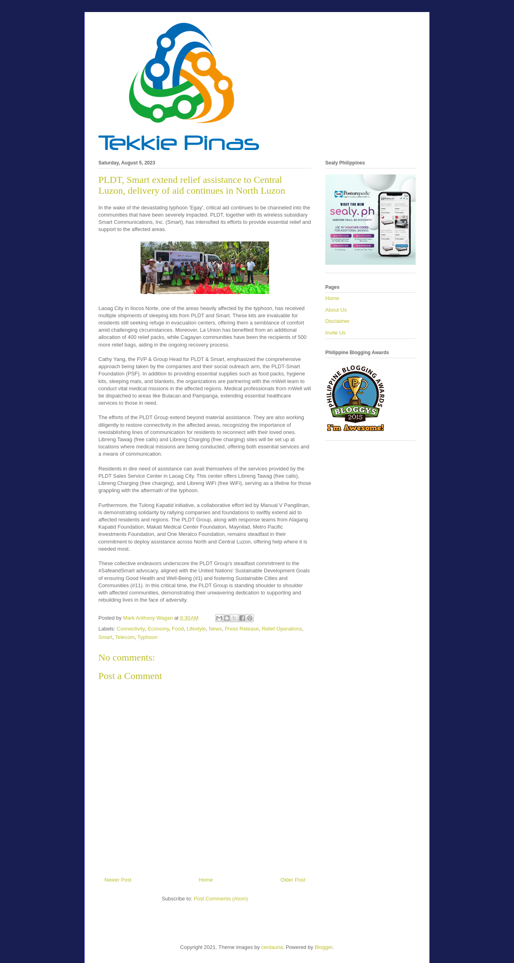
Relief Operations (281, 629)
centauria (272, 947)
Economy (158, 629)
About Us (336, 310)
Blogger (323, 947)
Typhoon (147, 637)
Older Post (293, 880)
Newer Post (117, 880)
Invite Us (335, 333)
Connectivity (131, 629)
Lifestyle (196, 629)
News (215, 629)
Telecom (125, 637)
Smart (105, 637)
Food (178, 629)
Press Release (242, 629)
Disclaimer (337, 321)
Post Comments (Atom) (221, 899)
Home (206, 880)
